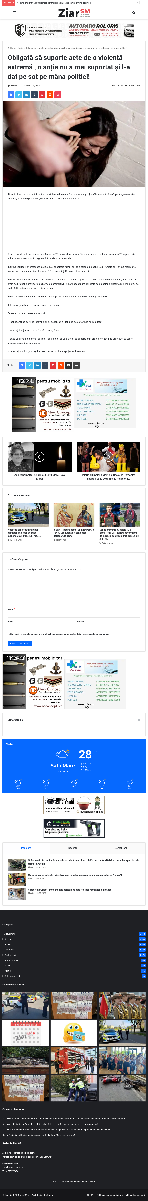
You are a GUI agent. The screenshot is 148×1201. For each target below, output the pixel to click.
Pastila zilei (10, 955)
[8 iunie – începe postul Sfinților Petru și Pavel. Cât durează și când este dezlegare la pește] (74, 515)
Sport (7, 965)
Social (21, 48)
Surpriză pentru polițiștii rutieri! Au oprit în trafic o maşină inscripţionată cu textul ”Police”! (75, 875)
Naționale (9, 949)
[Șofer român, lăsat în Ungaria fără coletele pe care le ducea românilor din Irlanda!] (17, 894)
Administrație (11, 960)
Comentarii (121, 847)
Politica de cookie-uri (135, 1195)
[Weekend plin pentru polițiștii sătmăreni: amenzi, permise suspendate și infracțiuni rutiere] (28, 515)
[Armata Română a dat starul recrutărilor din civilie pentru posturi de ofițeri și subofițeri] (122, 1005)
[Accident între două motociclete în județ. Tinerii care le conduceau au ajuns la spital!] (122, 1088)
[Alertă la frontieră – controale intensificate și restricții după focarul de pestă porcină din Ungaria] (25, 1060)
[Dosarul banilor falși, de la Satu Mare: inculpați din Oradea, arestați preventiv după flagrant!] (74, 1005)
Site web (81, 621)
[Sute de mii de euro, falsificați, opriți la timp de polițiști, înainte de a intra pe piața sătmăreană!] (25, 1088)
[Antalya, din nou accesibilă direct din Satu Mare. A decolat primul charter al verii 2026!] (122, 1060)
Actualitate (9, 933)
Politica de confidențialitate (110, 1195)
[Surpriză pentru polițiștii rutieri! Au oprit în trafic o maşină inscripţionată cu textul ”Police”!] (17, 879)
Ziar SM (13, 86)
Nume (11, 609)
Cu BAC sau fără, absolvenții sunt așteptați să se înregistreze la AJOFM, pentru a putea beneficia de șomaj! (59, 1129)
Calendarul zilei (12, 976)
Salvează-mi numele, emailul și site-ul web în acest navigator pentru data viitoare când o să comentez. (59, 634)
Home (12, 48)
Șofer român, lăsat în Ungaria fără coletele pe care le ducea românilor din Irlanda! (70, 889)
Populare (26, 847)
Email (11, 621)
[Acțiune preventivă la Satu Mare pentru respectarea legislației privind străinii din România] (25, 1005)
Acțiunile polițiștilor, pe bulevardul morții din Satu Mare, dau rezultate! (42, 1135)
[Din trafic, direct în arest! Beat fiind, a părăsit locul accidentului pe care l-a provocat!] (74, 1088)
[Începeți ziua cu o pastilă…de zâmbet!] (74, 1033)
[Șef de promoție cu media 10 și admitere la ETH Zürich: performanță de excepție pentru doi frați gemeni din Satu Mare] (119, 515)
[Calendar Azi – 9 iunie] (25, 1033)
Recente (72, 847)
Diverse (8, 939)
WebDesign (37, 1195)
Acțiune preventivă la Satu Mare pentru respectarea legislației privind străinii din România (59, 3)
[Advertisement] (74, 228)
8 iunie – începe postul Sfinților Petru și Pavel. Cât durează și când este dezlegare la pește (74, 532)
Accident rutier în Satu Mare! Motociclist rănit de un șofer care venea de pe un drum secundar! (53, 1124)
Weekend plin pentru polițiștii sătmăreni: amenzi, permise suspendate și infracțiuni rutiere (24, 532)
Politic (7, 970)
